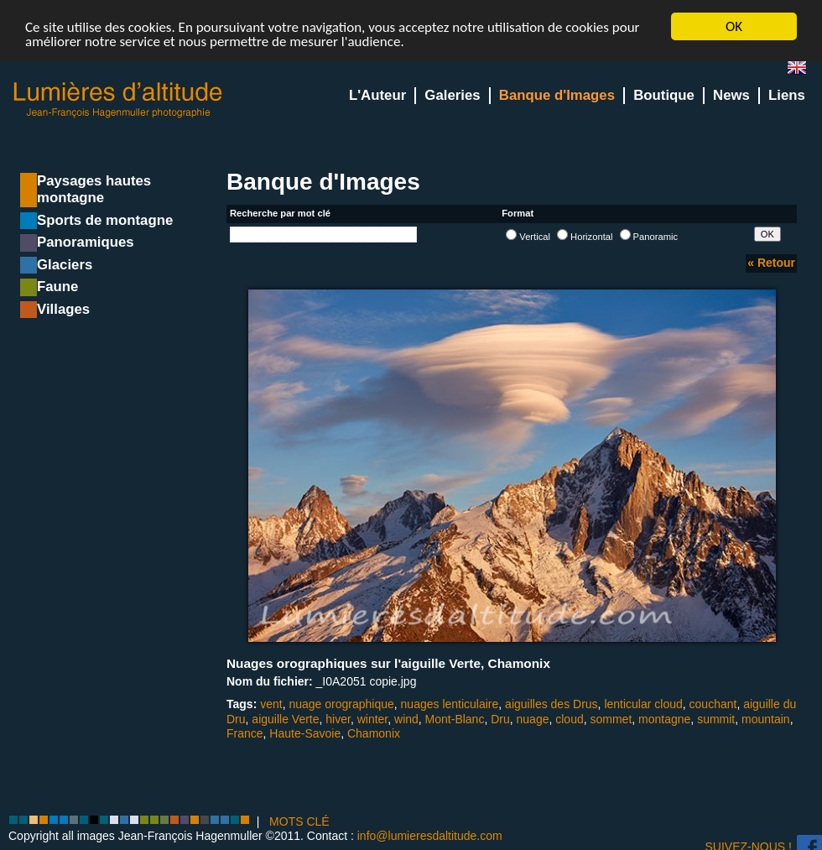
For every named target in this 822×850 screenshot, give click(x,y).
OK (734, 26)
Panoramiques (85, 242)
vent (271, 704)
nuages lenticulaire (450, 704)
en (803, 71)
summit (716, 718)
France (244, 733)
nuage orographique (341, 704)
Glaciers (64, 265)
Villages (63, 309)
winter (372, 718)
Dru (500, 718)
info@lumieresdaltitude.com (429, 835)
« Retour (771, 262)
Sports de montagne (105, 220)
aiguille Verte (285, 718)
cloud (569, 718)
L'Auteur (377, 95)
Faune (57, 287)
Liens (786, 95)
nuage (533, 718)
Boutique (664, 95)
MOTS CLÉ (299, 821)
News (731, 95)
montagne (664, 718)
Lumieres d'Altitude (118, 100)
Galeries (452, 95)
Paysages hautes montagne (94, 189)
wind (406, 718)
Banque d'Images (557, 95)
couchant (713, 704)
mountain (765, 718)
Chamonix (373, 733)
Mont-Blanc (455, 718)
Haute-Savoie (305, 733)
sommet (611, 718)
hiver (338, 718)
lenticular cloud (643, 704)
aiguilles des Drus (551, 704)
